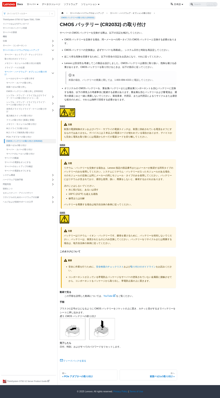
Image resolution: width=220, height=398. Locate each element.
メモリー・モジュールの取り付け (21, 124)
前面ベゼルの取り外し (16, 87)
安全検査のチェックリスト (110, 266)
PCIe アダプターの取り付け (18, 137)
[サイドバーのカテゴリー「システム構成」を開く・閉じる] (53, 175)
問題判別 (7, 184)
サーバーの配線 (12, 158)
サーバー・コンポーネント (15, 45)
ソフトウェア (71, 4)
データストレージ (51, 4)
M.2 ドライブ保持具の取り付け (20, 132)
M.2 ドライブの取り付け (17, 128)
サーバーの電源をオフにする (18, 171)
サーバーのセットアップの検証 (19, 166)
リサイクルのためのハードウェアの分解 (21, 197)
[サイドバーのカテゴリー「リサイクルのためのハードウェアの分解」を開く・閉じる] (53, 197)
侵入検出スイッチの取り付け (19, 115)
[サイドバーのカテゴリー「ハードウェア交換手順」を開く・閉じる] (53, 179)
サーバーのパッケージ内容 (15, 28)
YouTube (109, 296)
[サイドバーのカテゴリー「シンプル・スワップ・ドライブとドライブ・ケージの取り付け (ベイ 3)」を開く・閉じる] (53, 103)
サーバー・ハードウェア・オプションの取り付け (26, 73)
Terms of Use (136, 391)
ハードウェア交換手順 (13, 179)
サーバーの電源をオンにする (18, 162)
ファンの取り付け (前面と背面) (20, 120)
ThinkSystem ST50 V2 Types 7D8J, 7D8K (21, 19)
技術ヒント (8, 188)
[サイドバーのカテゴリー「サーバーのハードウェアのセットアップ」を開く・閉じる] (53, 50)
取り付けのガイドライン (16, 59)
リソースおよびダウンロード (16, 24)
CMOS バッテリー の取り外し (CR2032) (24, 91)
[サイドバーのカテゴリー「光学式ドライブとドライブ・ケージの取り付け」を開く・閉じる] (53, 110)
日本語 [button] (175, 4)
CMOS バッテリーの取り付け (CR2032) (24, 141)
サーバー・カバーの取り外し (19, 83)
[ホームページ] (62, 13)
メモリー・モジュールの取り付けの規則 (23, 63)
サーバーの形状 (10, 32)
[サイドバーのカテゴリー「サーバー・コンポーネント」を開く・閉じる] (53, 45)
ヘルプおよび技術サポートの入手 (18, 202)
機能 (5, 36)
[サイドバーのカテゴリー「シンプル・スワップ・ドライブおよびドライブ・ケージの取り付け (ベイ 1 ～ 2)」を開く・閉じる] (53, 96)
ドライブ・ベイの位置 (15, 67)
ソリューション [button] (89, 4)
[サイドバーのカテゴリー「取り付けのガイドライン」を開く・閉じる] (53, 59)
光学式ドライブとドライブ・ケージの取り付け (26, 110)
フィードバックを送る (73, 361)
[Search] (203, 4)
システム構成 (9, 175)
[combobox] (7, 13)
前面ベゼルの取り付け (16, 145)
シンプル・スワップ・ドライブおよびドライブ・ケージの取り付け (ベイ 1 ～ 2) (26, 96)
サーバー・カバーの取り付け (19, 149)
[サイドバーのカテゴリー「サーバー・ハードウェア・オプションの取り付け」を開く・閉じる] (53, 73)
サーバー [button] (31, 4)
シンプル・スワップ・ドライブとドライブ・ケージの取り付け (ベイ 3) (26, 103)
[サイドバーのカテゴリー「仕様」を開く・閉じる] (53, 41)
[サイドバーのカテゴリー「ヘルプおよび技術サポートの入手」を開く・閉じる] (53, 202)
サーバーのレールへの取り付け (20, 154)
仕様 (5, 41)
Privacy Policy (120, 391)
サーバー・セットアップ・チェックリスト (24, 54)
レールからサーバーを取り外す (20, 78)
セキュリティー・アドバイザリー (18, 193)
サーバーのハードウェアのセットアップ (21, 50)
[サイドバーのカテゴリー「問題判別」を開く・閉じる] (53, 184)
